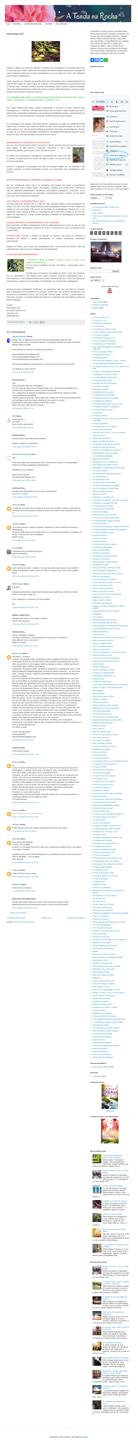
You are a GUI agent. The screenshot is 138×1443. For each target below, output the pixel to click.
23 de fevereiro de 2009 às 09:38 (25, 516)
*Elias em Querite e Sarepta (103, 591)
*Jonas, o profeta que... (101, 667)
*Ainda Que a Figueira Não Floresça (106, 444)
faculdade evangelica (20, 494)
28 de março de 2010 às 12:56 (24, 557)
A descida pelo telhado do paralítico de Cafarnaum (112, 1156)
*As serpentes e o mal (100, 479)
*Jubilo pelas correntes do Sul (103, 676)
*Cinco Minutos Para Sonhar (103, 509)
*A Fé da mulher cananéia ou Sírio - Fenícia (109, 361)
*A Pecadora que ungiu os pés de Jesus (107, 404)
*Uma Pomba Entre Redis (102, 1034)
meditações (96, 1076)
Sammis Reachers (19, 337)
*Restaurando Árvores (101, 972)
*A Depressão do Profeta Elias (104, 344)
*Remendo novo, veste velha (103, 969)
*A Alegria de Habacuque (102, 323)
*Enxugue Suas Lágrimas (102, 603)
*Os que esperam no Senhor (103, 904)
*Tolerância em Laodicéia (102, 1013)
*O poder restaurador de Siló (103, 852)
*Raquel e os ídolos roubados (103, 954)
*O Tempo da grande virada (103, 873)
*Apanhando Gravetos (101, 459)
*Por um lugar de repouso (102, 928)
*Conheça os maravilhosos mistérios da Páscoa (110, 527)
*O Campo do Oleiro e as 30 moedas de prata (110, 761)
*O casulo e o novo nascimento (104, 764)
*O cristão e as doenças (101, 788)
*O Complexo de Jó (99, 779)
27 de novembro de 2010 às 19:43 (25, 624)
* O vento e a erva (99, 320)
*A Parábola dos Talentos (102, 401)
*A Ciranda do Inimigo (100, 335)
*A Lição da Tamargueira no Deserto (106, 371)
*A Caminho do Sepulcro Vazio (104, 329)
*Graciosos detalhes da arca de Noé (106, 629)
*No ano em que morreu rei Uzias (105, 735)
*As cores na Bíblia (99, 471)
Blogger (85, 1437)
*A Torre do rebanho (100, 424)
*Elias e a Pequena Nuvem (102, 588)
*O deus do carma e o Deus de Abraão (107, 793)
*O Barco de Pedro (99, 752)
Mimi (14, 416)
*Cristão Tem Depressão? (102, 547)
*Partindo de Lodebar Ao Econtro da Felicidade (110, 913)
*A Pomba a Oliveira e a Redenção (105, 407)
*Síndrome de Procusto (101, 998)
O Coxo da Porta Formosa (113, 1186)
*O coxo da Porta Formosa (102, 785)
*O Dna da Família (99, 796)
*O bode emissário (99, 755)
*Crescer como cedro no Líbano (104, 544)
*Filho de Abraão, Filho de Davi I (104, 620)
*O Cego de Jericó (99, 767)
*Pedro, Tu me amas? (100, 916)
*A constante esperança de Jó (103, 338)
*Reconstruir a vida (99, 960)
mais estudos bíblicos (100, 1067)
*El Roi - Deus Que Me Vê (102, 585)
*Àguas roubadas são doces (103, 441)
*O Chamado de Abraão (101, 773)
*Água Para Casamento (101, 438)
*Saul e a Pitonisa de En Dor (103, 981)
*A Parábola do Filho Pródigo (103, 395)
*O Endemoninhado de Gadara (104, 802)
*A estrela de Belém (100, 358)
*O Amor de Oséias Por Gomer (104, 746)
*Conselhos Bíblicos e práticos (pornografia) (109, 529)
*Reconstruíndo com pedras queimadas (107, 957)
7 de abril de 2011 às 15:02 (22, 740)
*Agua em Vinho (98, 435)
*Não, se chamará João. (101, 732)
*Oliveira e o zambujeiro (101, 888)
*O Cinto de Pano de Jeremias (104, 776)
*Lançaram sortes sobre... (102, 682)
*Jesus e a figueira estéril (102, 643)
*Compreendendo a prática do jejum (106, 521)
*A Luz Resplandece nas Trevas (104, 377)
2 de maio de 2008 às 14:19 (23, 408)
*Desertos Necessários (101, 559)
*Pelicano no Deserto (100, 919)
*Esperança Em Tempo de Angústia (106, 611)
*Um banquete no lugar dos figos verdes (107, 1022)
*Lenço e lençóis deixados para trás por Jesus (110, 685)
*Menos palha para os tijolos (103, 696)
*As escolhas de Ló (99, 477)
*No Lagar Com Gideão (101, 740)
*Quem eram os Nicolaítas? (103, 948)
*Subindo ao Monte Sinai (101, 1004)
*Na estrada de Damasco (102, 714)
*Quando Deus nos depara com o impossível (109, 940)
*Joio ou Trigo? (98, 664)
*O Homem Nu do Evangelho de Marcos (107, 814)
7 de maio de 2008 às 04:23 (23, 427)
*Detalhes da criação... (101, 565)
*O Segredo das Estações (102, 867)
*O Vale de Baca (98, 882)
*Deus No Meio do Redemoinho (104, 571)
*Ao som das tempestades (102, 456)
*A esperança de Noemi (101, 355)
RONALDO (16, 884)
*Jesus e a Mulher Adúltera (102, 646)
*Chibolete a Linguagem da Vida (104, 503)
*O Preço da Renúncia (101, 855)
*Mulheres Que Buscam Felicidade (105, 708)
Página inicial (46, 918)
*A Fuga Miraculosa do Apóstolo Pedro (107, 363)
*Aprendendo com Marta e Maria (104, 465)
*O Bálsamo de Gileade (101, 749)
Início (8, 24)
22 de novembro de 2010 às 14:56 (25, 576)
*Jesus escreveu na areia (102, 655)
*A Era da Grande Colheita (102, 352)
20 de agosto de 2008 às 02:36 (24, 447)
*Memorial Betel (98, 693)
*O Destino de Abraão (100, 790)
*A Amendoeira (98, 326)
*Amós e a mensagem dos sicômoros (106, 450)
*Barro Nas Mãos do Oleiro (102, 491)
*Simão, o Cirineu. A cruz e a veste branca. (108, 993)
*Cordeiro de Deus (99, 535)
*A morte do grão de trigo (102, 380)
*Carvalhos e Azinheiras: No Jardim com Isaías (110, 500)
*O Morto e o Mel (99, 835)
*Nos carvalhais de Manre (102, 743)
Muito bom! (96, 210)
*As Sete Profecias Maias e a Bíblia (106, 485)
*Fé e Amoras (97, 617)
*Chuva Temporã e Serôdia (102, 506)
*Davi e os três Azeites (101, 550)
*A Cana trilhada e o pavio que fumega (107, 332)
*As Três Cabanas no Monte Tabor (105, 488)
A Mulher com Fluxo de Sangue (115, 1201)
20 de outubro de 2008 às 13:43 (24, 497)
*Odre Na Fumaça (99, 885)
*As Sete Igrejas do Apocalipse (104, 482)
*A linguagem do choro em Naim (104, 374)
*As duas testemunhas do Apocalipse (106, 474)
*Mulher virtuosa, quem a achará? (105, 705)
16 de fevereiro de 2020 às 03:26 (25, 908)
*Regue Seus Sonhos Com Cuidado (106, 966)
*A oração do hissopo (100, 386)
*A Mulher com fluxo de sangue (104, 383)
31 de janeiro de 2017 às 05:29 (24, 831)
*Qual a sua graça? (99, 934)
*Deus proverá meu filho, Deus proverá (107, 574)
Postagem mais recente (16, 918)
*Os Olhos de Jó (98, 901)
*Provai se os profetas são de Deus (106, 931)
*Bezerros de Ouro (99, 494)
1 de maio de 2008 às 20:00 (23, 372)
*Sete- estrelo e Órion (100, 987)
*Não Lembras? (98, 729)
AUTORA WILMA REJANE (33, 24)
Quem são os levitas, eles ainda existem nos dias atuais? (115, 1372)
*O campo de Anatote (100, 758)
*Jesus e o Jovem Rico (101, 649)
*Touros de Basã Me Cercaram (104, 1016)
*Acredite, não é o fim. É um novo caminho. (109, 432)
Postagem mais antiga (75, 918)
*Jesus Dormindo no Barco (102, 640)
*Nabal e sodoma (99, 726)
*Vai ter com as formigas (101, 1037)
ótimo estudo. (97, 213)
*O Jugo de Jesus (99, 820)
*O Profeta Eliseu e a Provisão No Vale (107, 858)
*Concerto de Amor (99, 524)
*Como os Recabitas (100, 512)
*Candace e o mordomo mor (103, 497)
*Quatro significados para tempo (104, 946)
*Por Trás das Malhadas (101, 925)
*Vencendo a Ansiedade (101, 1043)
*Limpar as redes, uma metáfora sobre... (107, 687)
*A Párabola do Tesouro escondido (105, 398)
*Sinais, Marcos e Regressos (103, 996)
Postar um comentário (18, 913)
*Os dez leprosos (99, 898)
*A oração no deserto (100, 389)
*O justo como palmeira (101, 823)
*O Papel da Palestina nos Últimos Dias (107, 838)
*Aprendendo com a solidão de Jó (105, 462)
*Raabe (95, 951)
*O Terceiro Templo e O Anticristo (105, 876)
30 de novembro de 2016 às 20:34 (25, 817)
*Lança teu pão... (99, 679)
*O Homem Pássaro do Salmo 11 (105, 817)
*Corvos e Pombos (99, 541)
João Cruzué (97, 302)
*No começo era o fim (100, 737)
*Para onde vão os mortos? (102, 910)
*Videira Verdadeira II (100, 1051)
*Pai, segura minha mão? (102, 907)
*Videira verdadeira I (100, 1048)
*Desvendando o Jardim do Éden (105, 562)
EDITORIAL (17, 24)
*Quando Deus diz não (101, 937)
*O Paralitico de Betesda (101, 846)
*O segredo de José (100, 870)
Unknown (16, 505)
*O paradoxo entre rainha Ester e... (105, 843)
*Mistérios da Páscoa (100, 702)
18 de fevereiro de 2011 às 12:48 (25, 646)
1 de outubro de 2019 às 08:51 (24, 891)
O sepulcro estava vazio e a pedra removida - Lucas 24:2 (116, 1283)
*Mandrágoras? (98, 690)
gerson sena (17, 653)
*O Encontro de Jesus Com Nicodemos (107, 799)
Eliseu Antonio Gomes (21, 454)
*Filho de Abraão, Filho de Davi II (105, 623)
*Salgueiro (96, 978)
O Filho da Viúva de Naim (112, 1214)
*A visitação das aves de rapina (104, 427)
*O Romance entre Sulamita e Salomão (107, 864)
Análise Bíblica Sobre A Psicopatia (116, 1358)
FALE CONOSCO (61, 24)
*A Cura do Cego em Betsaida (104, 341)
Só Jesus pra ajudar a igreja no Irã (105, 207)
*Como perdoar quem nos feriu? (104, 515)
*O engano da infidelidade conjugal (105, 805)
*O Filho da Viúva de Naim (102, 808)
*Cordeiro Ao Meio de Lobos (103, 532)
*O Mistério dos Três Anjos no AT (105, 832)
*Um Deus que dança (100, 1025)
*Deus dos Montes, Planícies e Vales (106, 568)
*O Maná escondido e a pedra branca (106, 826)
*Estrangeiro (97, 614)
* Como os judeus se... (101, 317)
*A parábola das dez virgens (103, 392)
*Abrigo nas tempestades (102, 429)
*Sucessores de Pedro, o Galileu (104, 1007)
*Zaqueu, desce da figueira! (103, 1057)
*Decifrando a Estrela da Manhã (104, 556)
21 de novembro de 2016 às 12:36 (25, 754)
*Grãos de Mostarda (100, 632)
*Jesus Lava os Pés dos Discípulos (105, 658)
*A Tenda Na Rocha (100, 416)
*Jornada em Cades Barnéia (103, 673)
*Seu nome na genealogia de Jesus (106, 990)
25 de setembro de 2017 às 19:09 (25, 877)
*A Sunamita (97, 413)
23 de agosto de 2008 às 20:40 (24, 480)
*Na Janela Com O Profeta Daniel (105, 717)
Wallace (95, 308)
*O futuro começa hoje (101, 811)
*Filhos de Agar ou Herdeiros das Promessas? (110, 626)
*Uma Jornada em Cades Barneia (105, 1031)
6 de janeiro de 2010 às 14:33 (23, 540)
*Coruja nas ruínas (99, 538)
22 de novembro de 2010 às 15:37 (25, 607)
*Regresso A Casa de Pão (102, 963)
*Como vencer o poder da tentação (105, 518)
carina (14, 548)
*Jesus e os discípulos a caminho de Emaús (109, 652)
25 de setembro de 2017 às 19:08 (25, 862)
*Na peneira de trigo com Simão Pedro (107, 720)
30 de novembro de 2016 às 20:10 (25, 802)
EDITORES (49, 24)
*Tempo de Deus (98, 1010)
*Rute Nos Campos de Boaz (103, 975)
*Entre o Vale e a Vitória (101, 600)
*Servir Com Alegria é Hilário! (103, 984)
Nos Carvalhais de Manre (112, 1343)
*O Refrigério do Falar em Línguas (105, 861)
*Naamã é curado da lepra (102, 723)
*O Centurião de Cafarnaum (103, 770)
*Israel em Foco (98, 635)
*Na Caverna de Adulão (101, 711)
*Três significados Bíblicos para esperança (108, 1019)
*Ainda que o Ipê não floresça (103, 447)
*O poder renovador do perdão (104, 849)
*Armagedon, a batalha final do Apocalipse (108, 468)
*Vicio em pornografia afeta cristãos (106, 1046)
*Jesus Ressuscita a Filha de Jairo (105, 661)
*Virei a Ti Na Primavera (101, 1054)
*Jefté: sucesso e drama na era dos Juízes (108, 637)
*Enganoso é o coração (101, 597)
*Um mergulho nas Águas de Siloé (105, 1028)
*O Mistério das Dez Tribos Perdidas (106, 829)
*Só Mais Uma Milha (100, 1001)
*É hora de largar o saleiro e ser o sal (106, 582)
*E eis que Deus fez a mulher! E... (105, 579)
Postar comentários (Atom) (23, 922)
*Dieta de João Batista (101, 577)
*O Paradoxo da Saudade (102, 840)
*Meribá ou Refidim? (100, 699)
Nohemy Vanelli (98, 305)
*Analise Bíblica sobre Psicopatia (105, 453)
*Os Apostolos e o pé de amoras (104, 896)
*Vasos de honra (98, 1040)
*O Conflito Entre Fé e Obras (103, 782)
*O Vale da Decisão (99, 879)
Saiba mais (110, 1111)
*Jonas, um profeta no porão (103, 670)
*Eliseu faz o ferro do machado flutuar (106, 594)
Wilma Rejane (17, 584)
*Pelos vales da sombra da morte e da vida (108, 922)
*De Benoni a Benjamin (101, 553)
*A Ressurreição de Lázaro (102, 410)
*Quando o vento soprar (101, 943)
